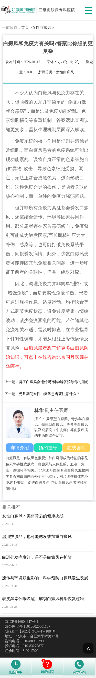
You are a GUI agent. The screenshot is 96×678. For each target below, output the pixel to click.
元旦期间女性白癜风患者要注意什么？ (49, 394)
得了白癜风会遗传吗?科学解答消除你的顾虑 (54, 382)
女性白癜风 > (43, 28)
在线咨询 (76, 447)
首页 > (26, 28)
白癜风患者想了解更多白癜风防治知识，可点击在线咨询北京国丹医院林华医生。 (47, 357)
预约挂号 (48, 447)
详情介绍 (19, 447)
